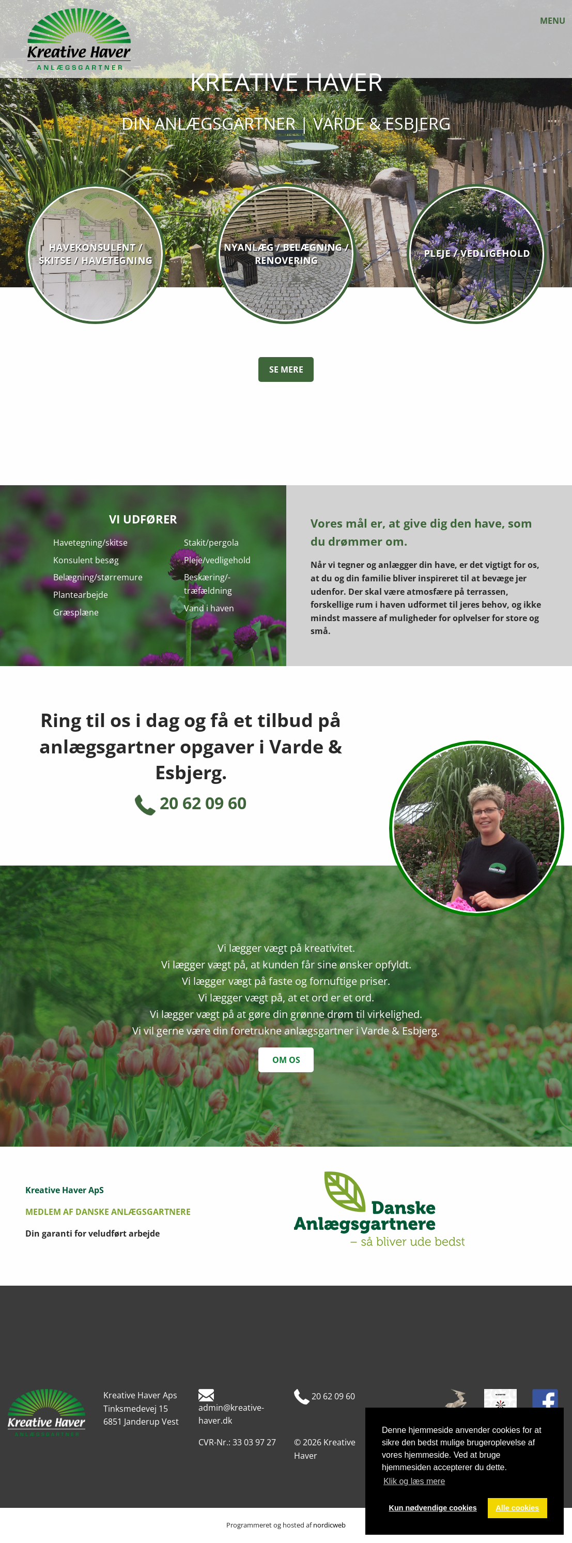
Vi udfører (143, 519)
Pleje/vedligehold (217, 560)
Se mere (286, 369)
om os (286, 1060)
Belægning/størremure (98, 577)
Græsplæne (76, 612)
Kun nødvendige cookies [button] (433, 1508)
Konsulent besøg (86, 560)
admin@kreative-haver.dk (231, 1407)
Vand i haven (209, 608)
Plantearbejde (80, 594)
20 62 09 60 (190, 803)
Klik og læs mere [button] (414, 1481)
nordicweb (329, 1525)
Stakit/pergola (211, 542)
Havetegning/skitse (90, 542)
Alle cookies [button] (517, 1508)
